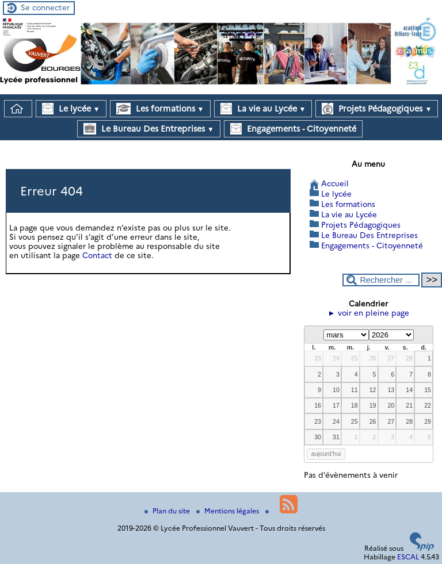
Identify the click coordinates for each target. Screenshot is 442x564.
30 (317, 436)
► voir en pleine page (368, 312)
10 (336, 389)
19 (372, 405)
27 (390, 358)
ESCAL (408, 557)
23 (317, 358)
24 (336, 358)
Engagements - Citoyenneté (293, 129)
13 (390, 389)
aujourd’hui (326, 453)
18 (354, 405)
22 (427, 405)
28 (409, 358)
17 (336, 405)
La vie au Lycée (263, 108)
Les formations (160, 108)
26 (372, 358)
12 (372, 389)
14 (409, 389)
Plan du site (168, 511)
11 (354, 389)
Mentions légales (228, 511)
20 (390, 405)
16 (317, 405)
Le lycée (71, 108)
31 (336, 436)
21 (409, 405)
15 (427, 389)
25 (354, 358)
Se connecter (45, 7)
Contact (97, 255)
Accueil (335, 183)
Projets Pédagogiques (377, 108)
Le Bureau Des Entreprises (148, 129)
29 (427, 421)
